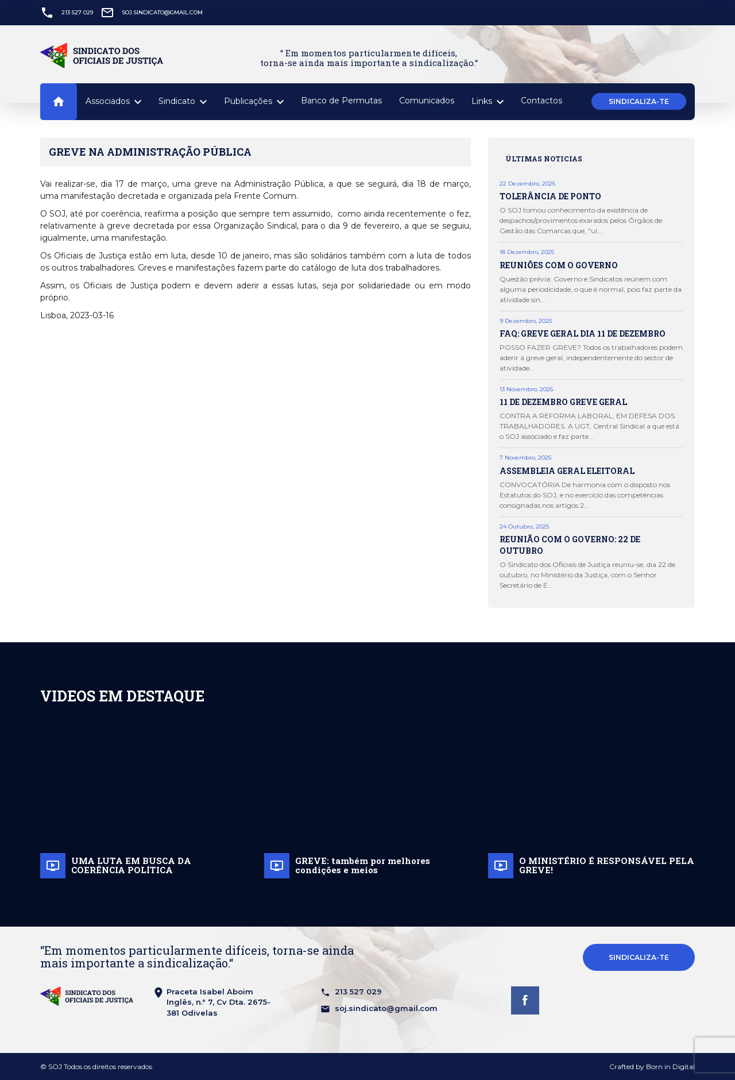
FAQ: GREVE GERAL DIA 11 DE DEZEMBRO (583, 333)
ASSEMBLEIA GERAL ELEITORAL (567, 470)
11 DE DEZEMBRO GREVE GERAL (563, 401)
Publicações (254, 102)
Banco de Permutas (341, 100)
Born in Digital (670, 1066)
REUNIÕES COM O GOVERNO (559, 265)
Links (487, 102)
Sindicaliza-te (639, 101)
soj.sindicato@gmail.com (162, 12)
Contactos (541, 100)
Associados (113, 102)
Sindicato (182, 102)
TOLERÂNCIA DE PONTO (550, 196)
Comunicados (426, 100)
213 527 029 (77, 12)
